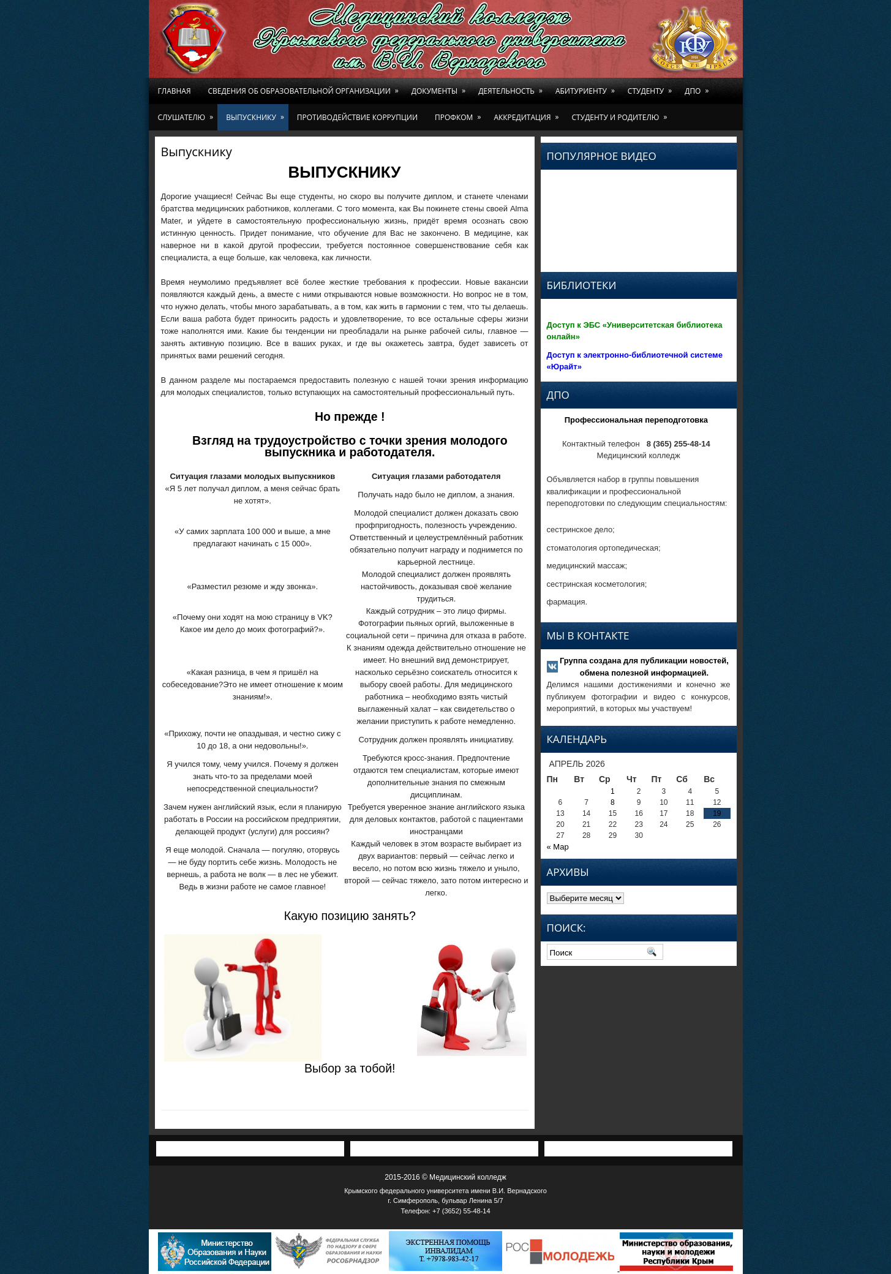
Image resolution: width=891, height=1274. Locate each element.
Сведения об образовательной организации (305, 87)
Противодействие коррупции (357, 117)
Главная (174, 91)
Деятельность (512, 87)
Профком (460, 113)
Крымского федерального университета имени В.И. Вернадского (445, 1190)
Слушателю (188, 113)
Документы (441, 87)
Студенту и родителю (622, 113)
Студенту (652, 87)
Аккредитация (528, 113)
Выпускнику (257, 113)
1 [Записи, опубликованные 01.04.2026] (613, 791)
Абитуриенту (587, 87)
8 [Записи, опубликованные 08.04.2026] (613, 802)
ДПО (699, 87)
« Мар (558, 846)
